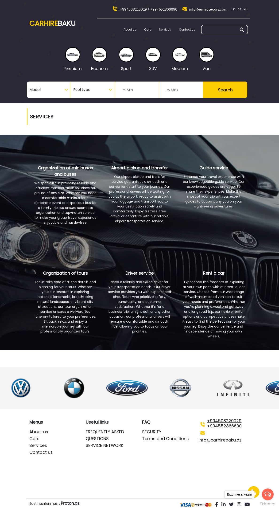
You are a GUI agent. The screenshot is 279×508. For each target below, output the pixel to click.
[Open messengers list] (268, 494)
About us (130, 29)
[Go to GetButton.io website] (267, 503)
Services (165, 29)
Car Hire (52, 23)
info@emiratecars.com (208, 9)
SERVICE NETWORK (104, 445)
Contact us (187, 29)
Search (225, 90)
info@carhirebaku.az (219, 440)
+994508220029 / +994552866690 (148, 9)
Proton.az (70, 503)
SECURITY (151, 432)
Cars (147, 29)
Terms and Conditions (165, 439)
